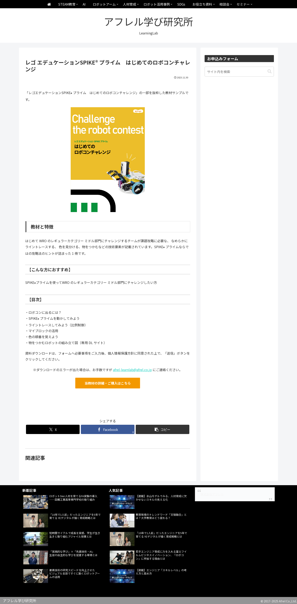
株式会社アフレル (212, 494)
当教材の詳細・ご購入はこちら (108, 383)
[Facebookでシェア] (107, 429)
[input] (239, 72)
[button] (162, 429)
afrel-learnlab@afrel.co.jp (132, 369)
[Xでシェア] (53, 429)
